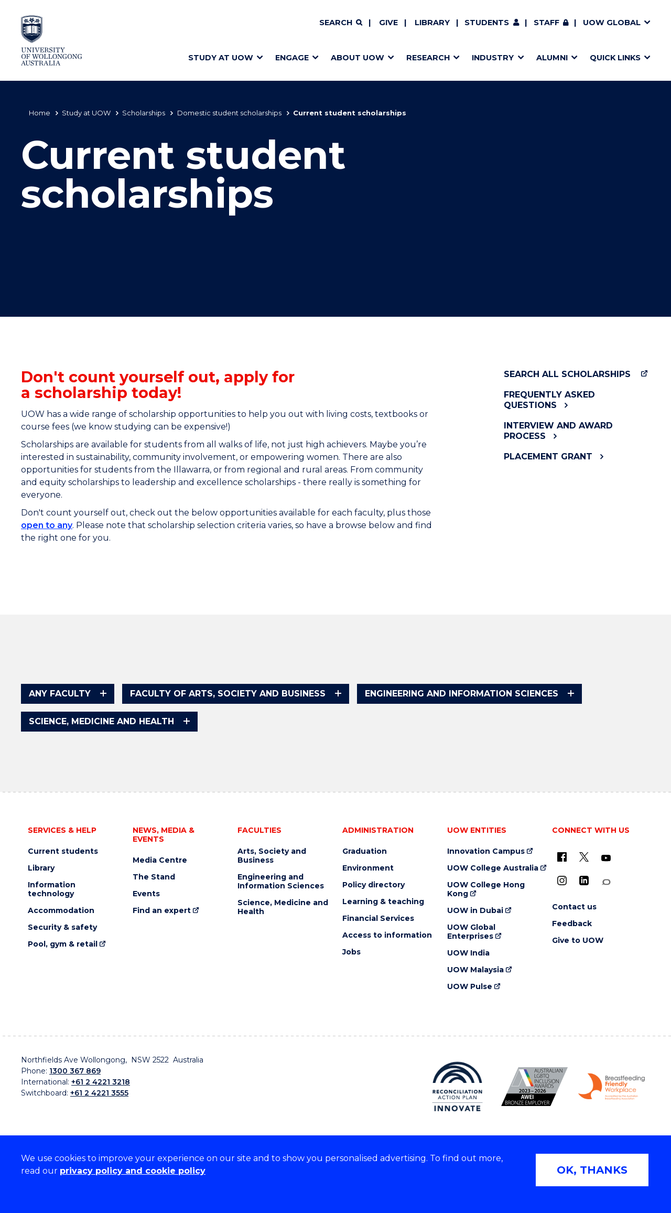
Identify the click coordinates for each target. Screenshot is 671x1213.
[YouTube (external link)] (606, 858)
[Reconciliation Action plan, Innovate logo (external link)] (457, 1087)
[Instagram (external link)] (562, 880)
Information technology (51, 889)
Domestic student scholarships (229, 113)
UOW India (468, 953)
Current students (63, 851)
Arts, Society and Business (271, 856)
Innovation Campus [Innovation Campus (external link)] (486, 851)
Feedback (572, 923)
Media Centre (160, 860)
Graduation (364, 851)
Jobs (351, 952)
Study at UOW (86, 113)
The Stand (154, 877)
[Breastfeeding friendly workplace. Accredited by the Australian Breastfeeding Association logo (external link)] (611, 1086)
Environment (368, 868)
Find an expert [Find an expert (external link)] (162, 910)
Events (146, 893)
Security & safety (62, 927)
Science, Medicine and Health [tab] (101, 721)
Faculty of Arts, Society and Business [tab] (228, 694)
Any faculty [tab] (60, 694)
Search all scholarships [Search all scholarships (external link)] (567, 374)
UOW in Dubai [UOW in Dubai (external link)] (475, 910)
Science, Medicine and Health (282, 907)
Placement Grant (548, 456)
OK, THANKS (592, 1170)
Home (39, 113)
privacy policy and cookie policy (132, 1171)
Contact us (574, 907)
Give (388, 22)
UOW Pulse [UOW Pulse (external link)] (469, 986)
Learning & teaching (383, 901)
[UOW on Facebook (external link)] (562, 857)
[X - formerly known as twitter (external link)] (584, 857)
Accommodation (61, 910)
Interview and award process (558, 431)
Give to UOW (577, 940)
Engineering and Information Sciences (280, 881)
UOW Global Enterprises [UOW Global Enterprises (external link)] (471, 932)
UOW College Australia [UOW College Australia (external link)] (492, 868)
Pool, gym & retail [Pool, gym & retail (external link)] (63, 944)
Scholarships (143, 113)
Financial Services (378, 918)
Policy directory (373, 885)
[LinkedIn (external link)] (584, 880)
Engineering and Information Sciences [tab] (461, 694)
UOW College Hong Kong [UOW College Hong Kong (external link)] (486, 889)
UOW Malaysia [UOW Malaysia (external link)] (475, 969)
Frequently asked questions (549, 400)
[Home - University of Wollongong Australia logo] (51, 40)
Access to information (387, 935)
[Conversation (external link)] (606, 882)
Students (486, 22)
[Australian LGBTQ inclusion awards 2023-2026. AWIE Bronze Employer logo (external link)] (534, 1086)
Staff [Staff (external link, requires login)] (546, 22)
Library (432, 22)
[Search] (340, 23)
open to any (46, 525)
